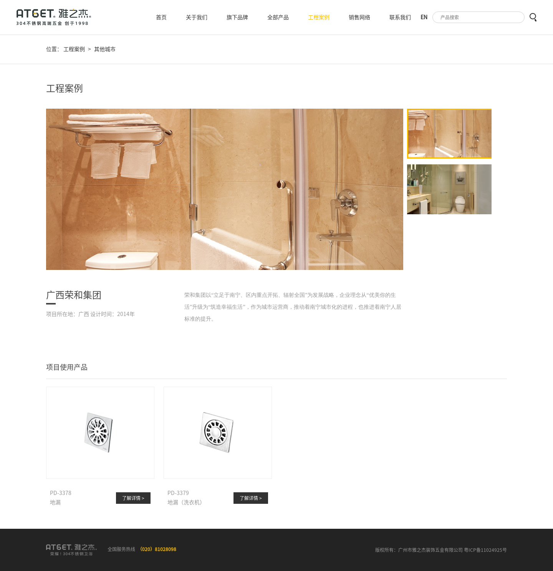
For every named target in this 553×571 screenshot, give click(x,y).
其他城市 (105, 49)
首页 (161, 17)
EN (424, 17)
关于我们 (196, 17)
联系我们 (400, 17)
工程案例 (318, 17)
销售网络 (359, 17)
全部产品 (278, 17)
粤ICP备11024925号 (485, 550)
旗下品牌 (237, 17)
